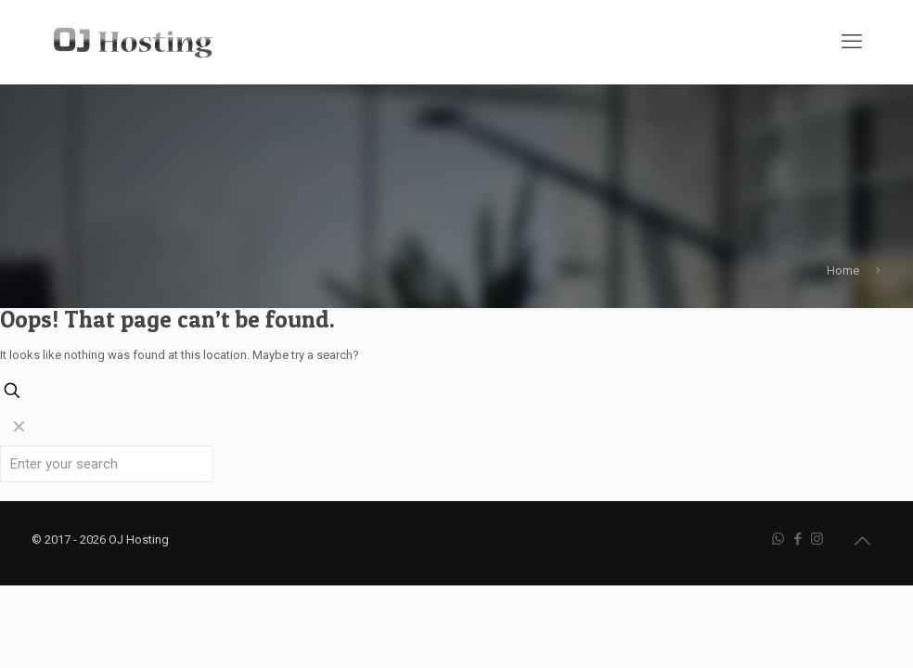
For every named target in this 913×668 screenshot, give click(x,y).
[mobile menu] (852, 42)
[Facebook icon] (797, 539)
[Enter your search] (106, 463)
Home (843, 270)
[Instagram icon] (817, 539)
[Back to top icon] (861, 540)
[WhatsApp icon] (778, 539)
